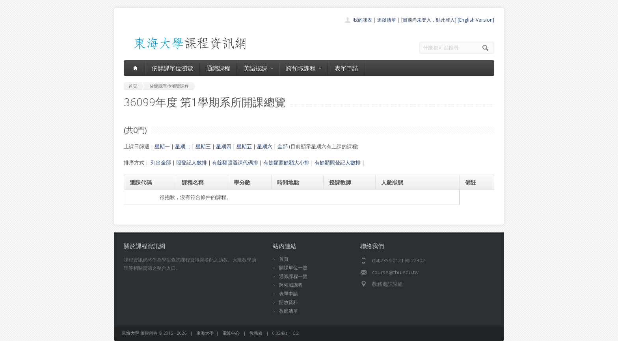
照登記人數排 (191, 162)
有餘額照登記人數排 (338, 162)
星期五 (244, 146)
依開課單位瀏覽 (172, 68)
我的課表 (362, 20)
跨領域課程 (303, 68)
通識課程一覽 (293, 276)
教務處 (255, 333)
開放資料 (288, 302)
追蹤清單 (386, 20)
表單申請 (346, 68)
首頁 (284, 259)
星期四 (223, 146)
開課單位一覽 (293, 267)
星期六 (264, 146)
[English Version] (476, 20)
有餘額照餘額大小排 (286, 162)
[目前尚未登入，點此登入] (428, 20)
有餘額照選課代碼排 (235, 162)
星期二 (182, 146)
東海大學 (130, 333)
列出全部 (161, 162)
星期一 (162, 146)
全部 (282, 146)
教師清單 (288, 311)
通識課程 (218, 68)
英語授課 (258, 68)
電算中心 (231, 333)
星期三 (203, 146)
